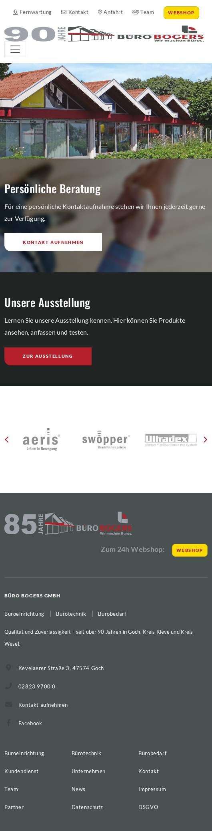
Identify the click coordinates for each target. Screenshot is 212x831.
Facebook (30, 723)
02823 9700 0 (37, 686)
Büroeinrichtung (24, 753)
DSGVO (148, 807)
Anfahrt (110, 12)
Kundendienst (21, 771)
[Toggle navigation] (15, 49)
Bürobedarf (152, 753)
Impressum (152, 789)
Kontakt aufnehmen (53, 242)
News (79, 789)
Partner (14, 807)
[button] (6, 442)
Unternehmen (89, 771)
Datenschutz (87, 807)
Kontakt (74, 12)
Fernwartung (32, 12)
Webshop (181, 12)
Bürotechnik (87, 753)
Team (143, 12)
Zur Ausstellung (48, 356)
